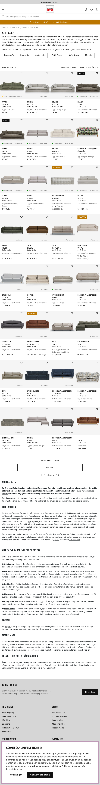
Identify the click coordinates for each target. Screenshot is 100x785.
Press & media (58, 728)
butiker (64, 45)
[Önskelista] (91, 9)
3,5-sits (73, 49)
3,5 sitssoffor (74, 540)
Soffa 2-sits (40, 55)
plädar (79, 527)
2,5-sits (66, 49)
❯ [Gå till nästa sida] (50, 475)
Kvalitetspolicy (8, 712)
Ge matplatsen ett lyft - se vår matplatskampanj (50, 22)
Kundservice (57, 720)
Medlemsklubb (58, 724)
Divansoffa (9, 55)
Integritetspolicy (9, 716)
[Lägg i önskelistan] (21, 73)
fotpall (8, 626)
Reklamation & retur (10, 728)
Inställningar (16, 774)
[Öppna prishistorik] (62, 209)
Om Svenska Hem (59, 716)
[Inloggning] (86, 9)
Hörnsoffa (24, 55)
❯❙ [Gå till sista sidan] (57, 475)
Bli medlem (90, 692)
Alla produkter (14, 28)
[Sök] (44, 17)
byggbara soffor (85, 39)
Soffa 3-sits (34, 28)
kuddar (69, 527)
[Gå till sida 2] (44, 475)
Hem (4, 28)
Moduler (88, 55)
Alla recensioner (59, 712)
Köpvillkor (6, 720)
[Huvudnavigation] (8, 9)
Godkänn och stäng (40, 774)
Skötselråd (6, 731)
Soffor (24, 28)
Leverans (6, 724)
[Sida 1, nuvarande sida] (41, 475)
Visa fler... (50, 467)
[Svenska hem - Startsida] (50, 9)
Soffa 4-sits (73, 55)
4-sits (83, 49)
